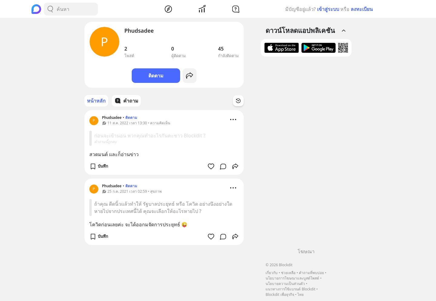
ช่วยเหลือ (288, 272)
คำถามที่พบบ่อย (311, 272)
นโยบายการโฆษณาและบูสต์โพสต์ (292, 278)
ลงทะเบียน (362, 9)
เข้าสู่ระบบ (328, 9)
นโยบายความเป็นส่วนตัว (285, 283)
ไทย (300, 294)
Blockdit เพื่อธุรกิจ (280, 294)
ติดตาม (156, 75)
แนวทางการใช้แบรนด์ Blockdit (290, 289)
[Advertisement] (306, 154)
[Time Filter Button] (238, 100)
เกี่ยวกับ (272, 272)
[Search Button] (50, 9)
